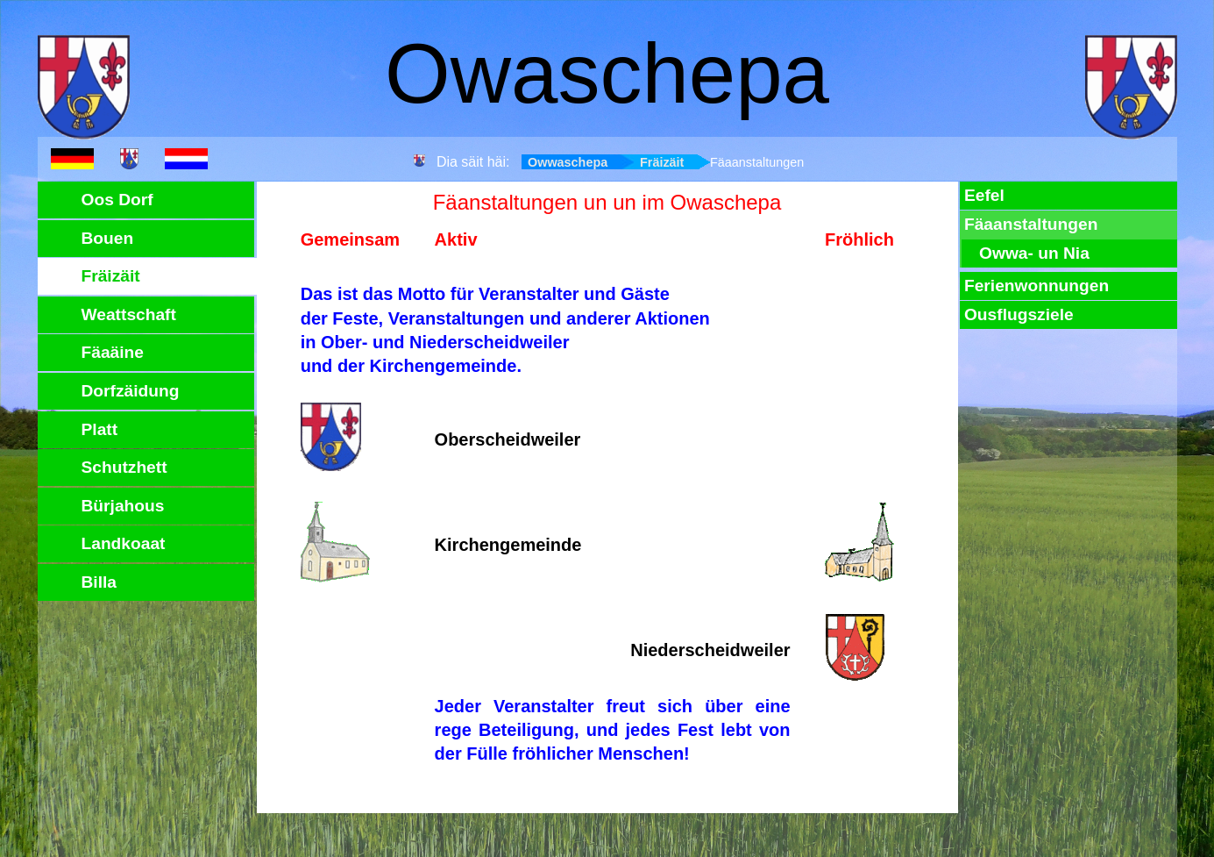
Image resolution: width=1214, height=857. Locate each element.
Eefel (984, 195)
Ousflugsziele (1019, 314)
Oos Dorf (117, 199)
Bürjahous (123, 505)
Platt (100, 429)
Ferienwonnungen (1036, 285)
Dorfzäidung (131, 391)
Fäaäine (113, 352)
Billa (99, 582)
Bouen (108, 238)
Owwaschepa (567, 162)
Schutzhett (124, 467)
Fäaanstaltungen (1030, 224)
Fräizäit (662, 162)
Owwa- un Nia (1034, 253)
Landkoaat (124, 543)
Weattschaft (129, 314)
